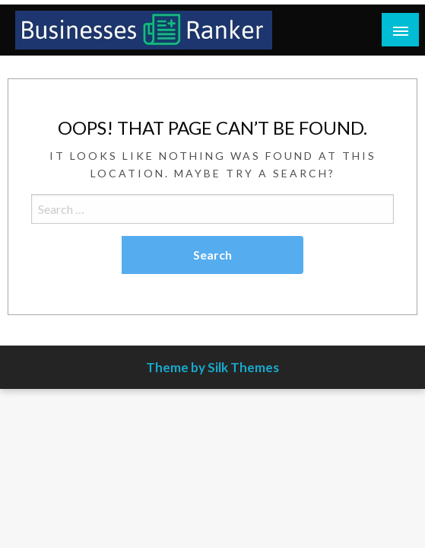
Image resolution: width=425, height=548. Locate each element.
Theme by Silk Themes (212, 367)
